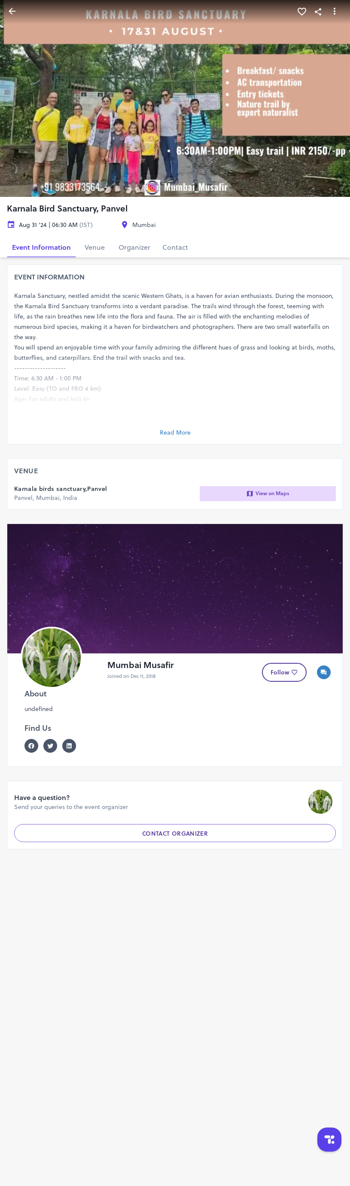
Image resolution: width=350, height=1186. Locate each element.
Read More (175, 432)
